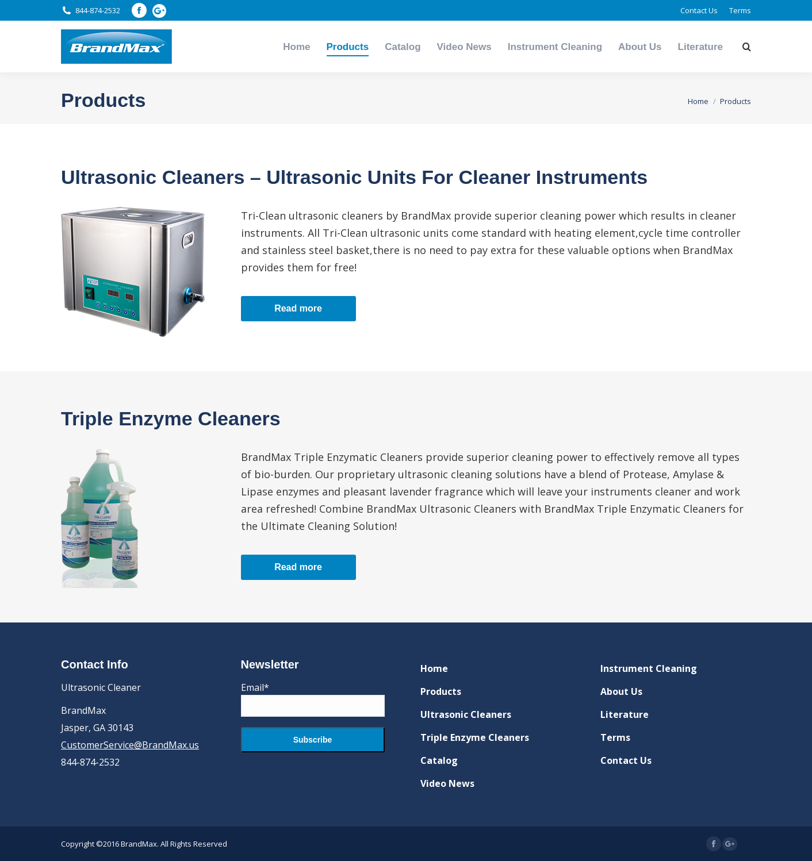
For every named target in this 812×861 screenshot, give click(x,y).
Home (434, 668)
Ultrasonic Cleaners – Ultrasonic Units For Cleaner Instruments (354, 177)
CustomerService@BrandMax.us (130, 745)
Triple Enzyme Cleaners (171, 418)
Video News (447, 783)
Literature (624, 714)
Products (440, 691)
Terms (615, 737)
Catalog (439, 760)
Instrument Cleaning (648, 668)
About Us (621, 691)
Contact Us (626, 760)
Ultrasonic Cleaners (465, 714)
